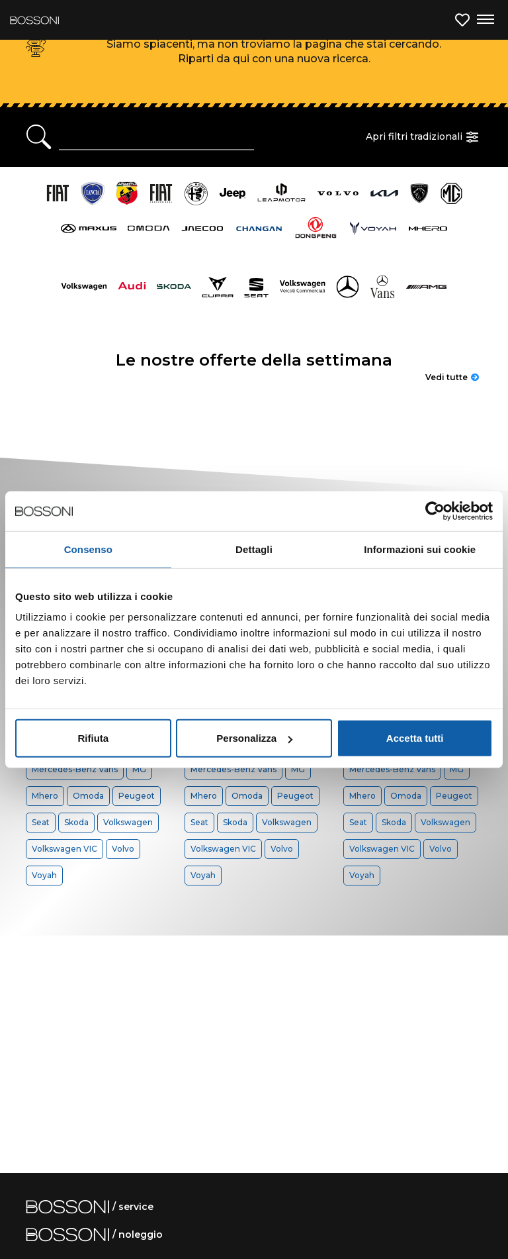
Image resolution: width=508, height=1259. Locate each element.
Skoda (76, 822)
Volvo (123, 849)
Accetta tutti (415, 738)
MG (139, 769)
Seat (41, 822)
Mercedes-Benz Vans (75, 769)
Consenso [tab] (88, 548)
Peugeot (136, 796)
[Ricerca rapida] (156, 137)
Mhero (45, 796)
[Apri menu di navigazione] (485, 20)
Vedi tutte (452, 377)
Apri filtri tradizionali (424, 137)
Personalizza (254, 738)
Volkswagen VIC (64, 849)
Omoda (88, 796)
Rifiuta (92, 738)
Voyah (44, 875)
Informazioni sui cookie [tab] (420, 548)
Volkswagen (128, 822)
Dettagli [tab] (254, 548)
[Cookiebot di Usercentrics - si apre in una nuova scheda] (435, 511)
